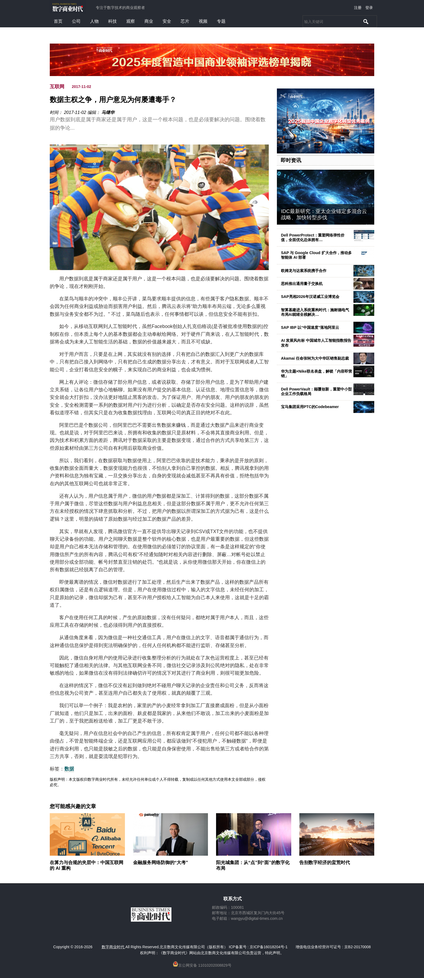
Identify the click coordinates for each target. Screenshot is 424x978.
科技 (112, 21)
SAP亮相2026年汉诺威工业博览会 (310, 296)
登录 (369, 7)
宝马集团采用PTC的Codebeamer (310, 407)
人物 (94, 21)
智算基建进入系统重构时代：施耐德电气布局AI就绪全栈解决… (315, 312)
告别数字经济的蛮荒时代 (324, 862)
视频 (203, 21)
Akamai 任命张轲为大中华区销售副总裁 (315, 358)
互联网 (57, 86)
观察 (130, 21)
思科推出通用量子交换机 (302, 283)
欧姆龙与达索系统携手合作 (303, 270)
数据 (69, 769)
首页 (58, 21)
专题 (221, 21)
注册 (358, 7)
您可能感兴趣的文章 (73, 806)
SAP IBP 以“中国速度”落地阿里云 (310, 327)
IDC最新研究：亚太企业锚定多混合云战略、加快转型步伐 (324, 214)
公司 (76, 21)
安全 (167, 21)
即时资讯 (291, 160)
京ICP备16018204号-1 (268, 947)
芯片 (185, 21)
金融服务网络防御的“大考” (160, 862)
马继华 (107, 112)
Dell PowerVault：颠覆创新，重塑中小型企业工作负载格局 (316, 391)
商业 (148, 21)
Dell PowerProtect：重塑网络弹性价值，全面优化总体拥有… (313, 237)
